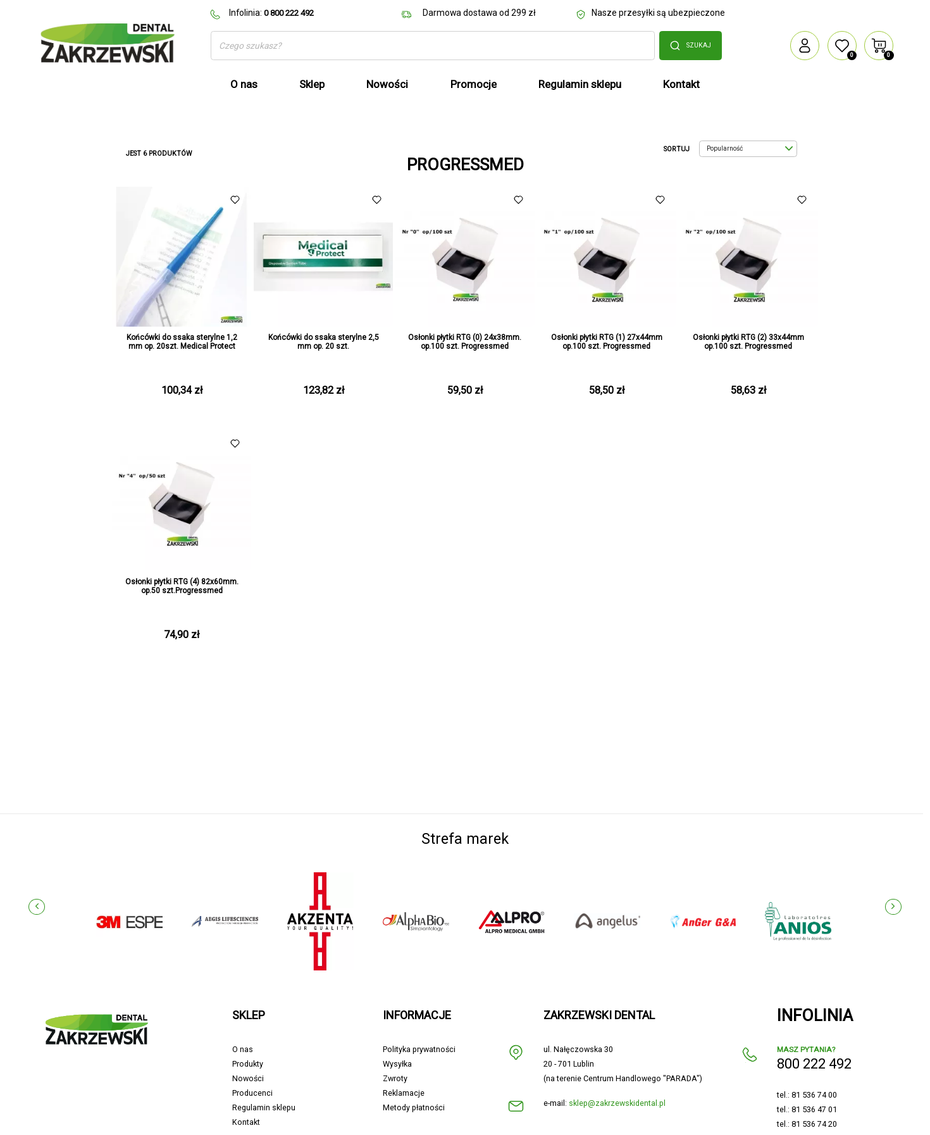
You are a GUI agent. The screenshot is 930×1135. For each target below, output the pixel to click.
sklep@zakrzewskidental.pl (617, 1103)
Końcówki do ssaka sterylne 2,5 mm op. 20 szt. (323, 342)
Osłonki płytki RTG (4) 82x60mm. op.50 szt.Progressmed (182, 586)
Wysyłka (397, 1064)
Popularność (749, 148)
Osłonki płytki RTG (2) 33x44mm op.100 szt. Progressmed (748, 342)
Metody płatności (414, 1107)
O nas (242, 1049)
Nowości (248, 1078)
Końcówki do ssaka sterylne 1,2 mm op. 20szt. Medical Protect (182, 342)
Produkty (247, 1064)
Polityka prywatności (419, 1049)
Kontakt (246, 1122)
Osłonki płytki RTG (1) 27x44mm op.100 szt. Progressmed (606, 342)
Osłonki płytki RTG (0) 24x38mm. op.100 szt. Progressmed (464, 342)
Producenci (252, 1093)
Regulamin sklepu (263, 1107)
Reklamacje (404, 1093)
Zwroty (395, 1078)
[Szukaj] (433, 45)
